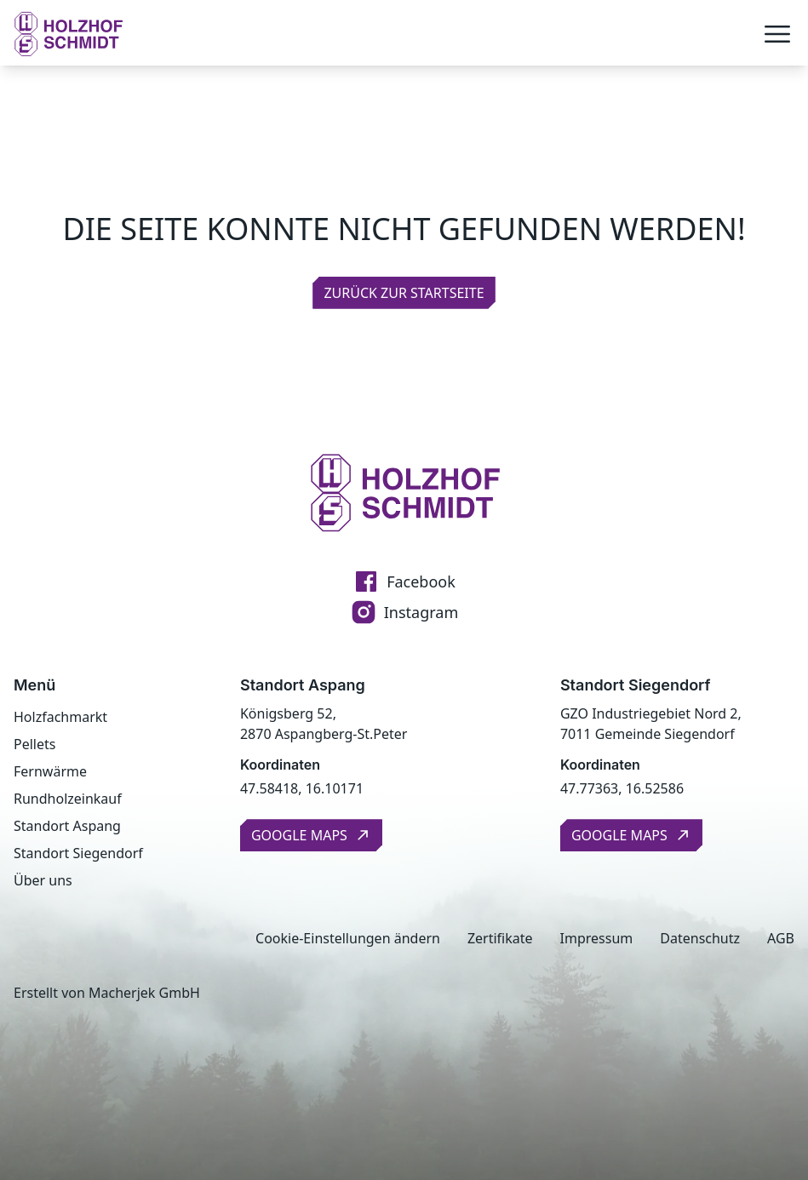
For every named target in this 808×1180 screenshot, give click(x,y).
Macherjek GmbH (144, 992)
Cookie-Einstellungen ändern (347, 938)
